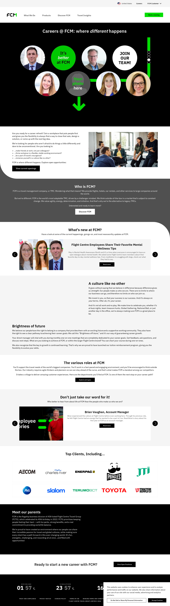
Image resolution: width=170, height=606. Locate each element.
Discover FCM (85, 211)
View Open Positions (124, 564)
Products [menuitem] (46, 15)
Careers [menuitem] (139, 3)
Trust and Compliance (27, 598)
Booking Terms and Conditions (94, 598)
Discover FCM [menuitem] (64, 15)
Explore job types (85, 380)
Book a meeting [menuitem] (153, 15)
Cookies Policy (60, 598)
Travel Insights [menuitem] (84, 15)
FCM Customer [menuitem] (153, 3)
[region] (136, 594)
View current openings (26, 168)
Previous (15, 254)
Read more (108, 265)
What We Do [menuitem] (29, 15)
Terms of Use (74, 598)
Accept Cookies (157, 600)
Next (155, 254)
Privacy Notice (45, 598)
